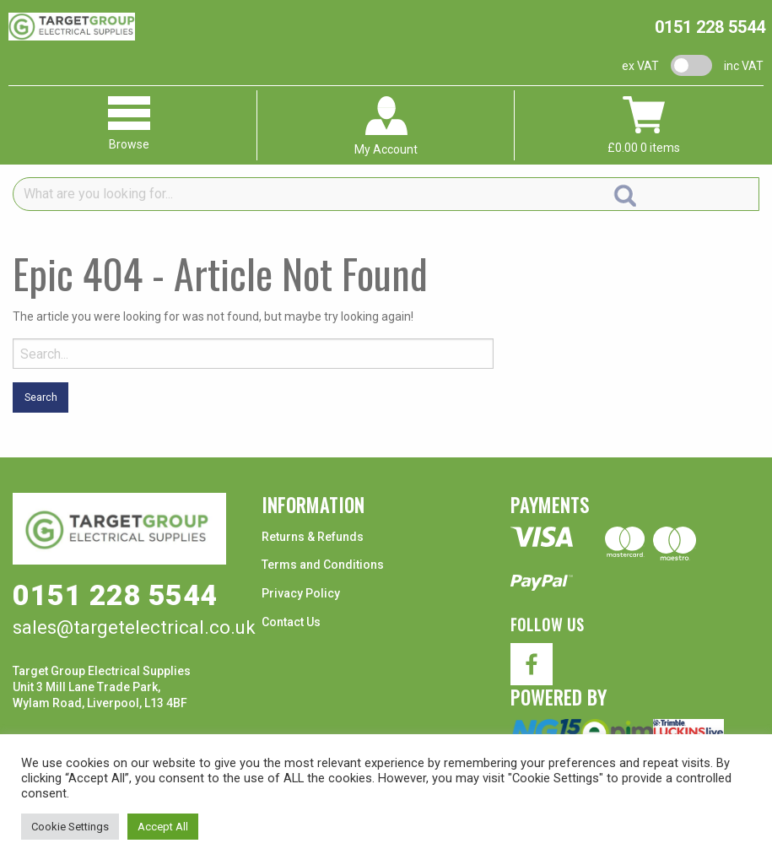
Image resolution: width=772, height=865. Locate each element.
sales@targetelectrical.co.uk (134, 627)
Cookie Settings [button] (70, 826)
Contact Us (291, 622)
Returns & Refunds (313, 536)
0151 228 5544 (710, 27)
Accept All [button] (163, 826)
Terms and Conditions (323, 564)
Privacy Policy (301, 593)
